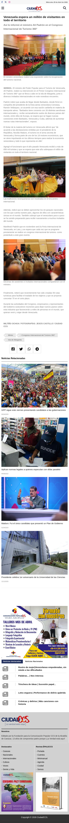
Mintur (10, 335)
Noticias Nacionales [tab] (34, 661)
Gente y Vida (8, 769)
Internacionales (9, 758)
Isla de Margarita (15, 340)
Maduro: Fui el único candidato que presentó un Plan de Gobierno (32, 523)
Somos (40, 769)
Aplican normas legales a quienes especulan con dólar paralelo (30, 469)
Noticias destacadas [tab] (12, 661)
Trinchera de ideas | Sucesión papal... (37, 684)
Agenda (40, 762)
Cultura (6, 762)
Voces (5, 766)
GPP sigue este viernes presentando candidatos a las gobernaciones (33, 410)
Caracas (6, 751)
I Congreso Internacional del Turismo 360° (38, 335)
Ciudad (40, 766)
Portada (40, 751)
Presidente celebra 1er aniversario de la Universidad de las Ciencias (33, 577)
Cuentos (41, 755)
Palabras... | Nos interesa (30, 676)
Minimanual (42, 758)
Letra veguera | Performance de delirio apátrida (41, 693)
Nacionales (8, 755)
